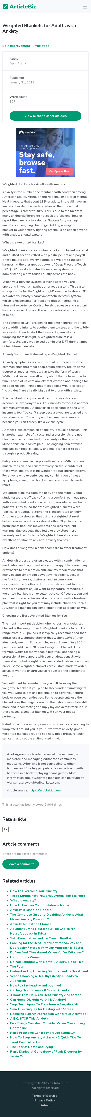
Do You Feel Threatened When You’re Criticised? (47, 952)
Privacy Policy (44, 1100)
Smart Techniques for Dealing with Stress (41, 1009)
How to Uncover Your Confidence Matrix (39, 905)
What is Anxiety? (23, 900)
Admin (45, 1105)
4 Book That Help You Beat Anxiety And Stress (45, 995)
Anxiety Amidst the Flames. (31, 924)
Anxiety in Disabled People (30, 910)
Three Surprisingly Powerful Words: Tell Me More (47, 896)
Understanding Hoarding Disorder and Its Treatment (49, 971)
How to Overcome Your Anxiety (33, 891)
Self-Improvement (16, 46)
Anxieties (42, 46)
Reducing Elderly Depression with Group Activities (48, 1014)
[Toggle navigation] (85, 7)
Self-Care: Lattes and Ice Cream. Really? (40, 938)
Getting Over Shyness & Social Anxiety (39, 990)
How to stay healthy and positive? (35, 985)
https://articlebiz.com (45, 790)
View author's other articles (45, 116)
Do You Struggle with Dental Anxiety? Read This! (47, 962)
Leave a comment (20, 864)
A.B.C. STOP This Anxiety (29, 1018)
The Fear (16, 966)
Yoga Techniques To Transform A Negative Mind (45, 1004)
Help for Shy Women (25, 957)
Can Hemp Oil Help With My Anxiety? (38, 1000)
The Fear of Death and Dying (31, 1047)
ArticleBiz (17, 7)
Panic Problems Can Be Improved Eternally (42, 1033)
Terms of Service (44, 1096)
